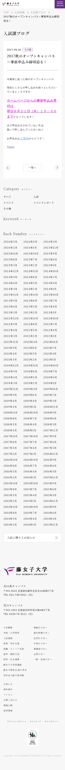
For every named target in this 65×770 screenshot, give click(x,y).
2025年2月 (30, 265)
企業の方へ (39, 654)
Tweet (10, 147)
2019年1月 (29, 406)
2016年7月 (30, 465)
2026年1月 (30, 247)
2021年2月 (30, 359)
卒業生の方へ (40, 643)
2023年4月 (50, 306)
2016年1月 (29, 477)
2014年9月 (50, 507)
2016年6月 (50, 465)
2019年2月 (10, 406)
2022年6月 (10, 330)
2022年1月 (50, 336)
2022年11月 (30, 318)
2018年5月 (10, 424)
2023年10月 (51, 294)
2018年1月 (29, 430)
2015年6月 (50, 489)
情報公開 (7, 705)
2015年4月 (30, 495)
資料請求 (7, 689)
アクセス (7, 694)
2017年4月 (30, 448)
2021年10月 (50, 342)
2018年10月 (30, 412)
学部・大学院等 (11, 632)
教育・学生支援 (11, 643)
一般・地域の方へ (43, 659)
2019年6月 (10, 401)
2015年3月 (50, 495)
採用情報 (7, 710)
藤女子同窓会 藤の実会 (15, 669)
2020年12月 (11, 365)
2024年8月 (30, 277)
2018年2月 (10, 430)
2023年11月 (30, 294)
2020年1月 (50, 383)
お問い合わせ (10, 699)
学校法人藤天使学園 (13, 675)
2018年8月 (10, 418)
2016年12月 (50, 454)
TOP (6, 12)
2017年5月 (10, 448)
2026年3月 (50, 241)
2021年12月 (10, 342)
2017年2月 (10, 454)
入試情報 (19, 12)
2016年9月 (50, 459)
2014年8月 (10, 512)
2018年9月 (50, 412)
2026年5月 (10, 241)
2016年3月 (50, 471)
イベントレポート (43, 202)
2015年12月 (50, 477)
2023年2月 (30, 312)
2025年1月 (50, 265)
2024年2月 (30, 289)
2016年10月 (30, 459)
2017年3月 (50, 448)
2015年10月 (30, 483)
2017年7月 (30, 442)
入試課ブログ (38, 12)
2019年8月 (30, 395)
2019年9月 (10, 395)
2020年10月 (51, 365)
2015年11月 (10, 483)
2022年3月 (10, 336)
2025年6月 (50, 259)
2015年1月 (29, 501)
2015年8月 (10, 489)
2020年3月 (10, 383)
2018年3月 (50, 424)
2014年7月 (30, 512)
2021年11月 (30, 342)
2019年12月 (10, 389)
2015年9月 (50, 483)
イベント (8, 202)
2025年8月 (10, 259)
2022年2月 (30, 336)
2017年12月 (50, 430)
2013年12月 (50, 524)
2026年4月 (30, 241)
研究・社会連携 (11, 659)
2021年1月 (49, 359)
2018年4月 (30, 424)
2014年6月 (50, 512)
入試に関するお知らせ (21, 537)
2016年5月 (10, 471)
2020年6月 (10, 377)
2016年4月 (30, 471)
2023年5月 (30, 306)
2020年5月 (30, 377)
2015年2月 (10, 501)
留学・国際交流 (11, 654)
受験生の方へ (40, 627)
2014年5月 (10, 518)
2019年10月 (50, 389)
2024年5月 (30, 283)
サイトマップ (35, 721)
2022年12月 (11, 318)
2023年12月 (11, 294)
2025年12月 (51, 247)
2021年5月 (30, 353)
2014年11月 (10, 507)
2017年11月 (10, 436)
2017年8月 (10, 442)
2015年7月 (30, 489)
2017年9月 (50, 436)
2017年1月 (29, 454)
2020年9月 (10, 371)
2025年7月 (30, 259)
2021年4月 (50, 353)
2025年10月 (31, 253)
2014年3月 (50, 518)
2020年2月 (30, 383)
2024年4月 (50, 283)
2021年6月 (10, 353)
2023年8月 (30, 300)
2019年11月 (30, 389)
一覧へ (32, 167)
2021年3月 (10, 359)
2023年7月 (50, 300)
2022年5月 (30, 330)
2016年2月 (10, 477)
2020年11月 (30, 365)
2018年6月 (50, 418)
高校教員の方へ (42, 632)
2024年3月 (10, 289)
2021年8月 (30, 348)
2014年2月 (10, 524)
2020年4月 (50, 377)
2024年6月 (10, 283)
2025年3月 (10, 265)
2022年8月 (30, 324)
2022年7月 (50, 324)
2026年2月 (10, 247)
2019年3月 (50, 401)
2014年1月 (29, 524)
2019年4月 (30, 401)
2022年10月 (51, 318)
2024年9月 (10, 277)
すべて (7, 196)
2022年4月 (50, 330)
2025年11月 (10, 253)
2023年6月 (10, 306)
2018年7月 (30, 418)
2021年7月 (50, 348)
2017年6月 (50, 442)
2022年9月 (10, 324)
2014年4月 (30, 518)
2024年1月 (50, 289)
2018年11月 (10, 412)
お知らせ (7, 683)
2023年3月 (10, 312)
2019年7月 (50, 395)
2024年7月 (50, 277)
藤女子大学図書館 (12, 664)
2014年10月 (30, 507)
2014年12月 (50, 501)
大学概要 (7, 627)
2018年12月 (50, 406)
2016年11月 (10, 459)
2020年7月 (50, 371)
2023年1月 (50, 312)
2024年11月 (30, 271)
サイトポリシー (51, 721)
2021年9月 (10, 348)
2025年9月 (50, 253)
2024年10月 (51, 271)
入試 (36, 196)
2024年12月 (11, 271)
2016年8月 (10, 465)
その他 (7, 208)
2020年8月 (30, 371)
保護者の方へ (40, 648)
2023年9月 (10, 300)
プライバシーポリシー (16, 721)
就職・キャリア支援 (13, 648)
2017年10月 (30, 436)
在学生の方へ (40, 638)
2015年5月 (10, 495)
